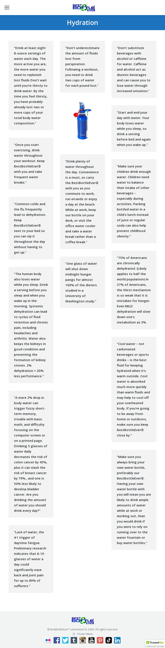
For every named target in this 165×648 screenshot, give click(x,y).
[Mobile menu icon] (6, 7)
